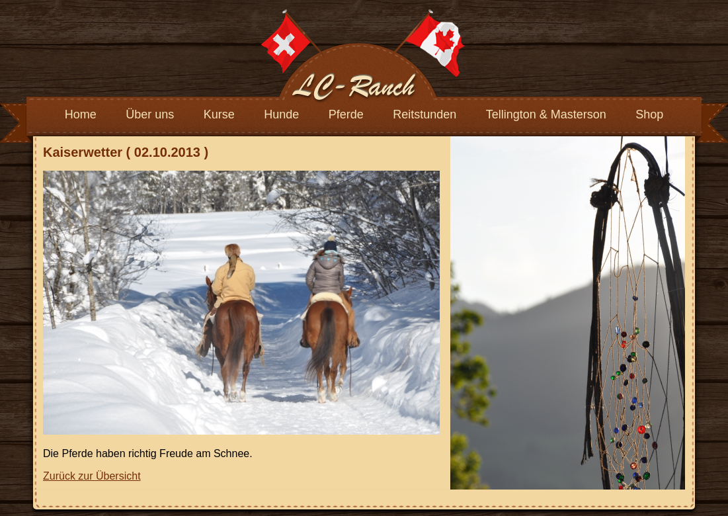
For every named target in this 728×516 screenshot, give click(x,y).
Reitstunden (424, 114)
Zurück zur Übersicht (92, 476)
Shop (649, 114)
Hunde (281, 114)
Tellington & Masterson (546, 114)
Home (81, 114)
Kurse (219, 114)
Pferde (346, 114)
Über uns (150, 114)
